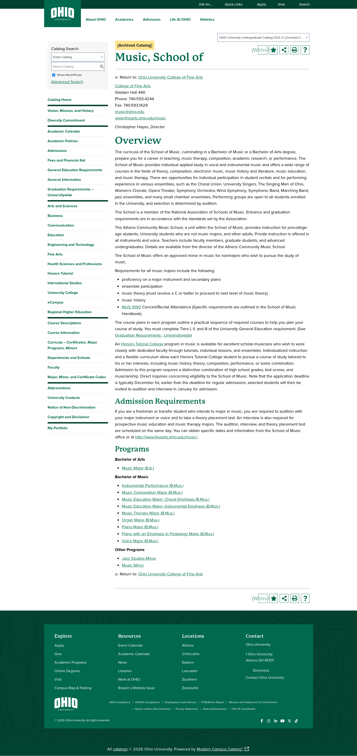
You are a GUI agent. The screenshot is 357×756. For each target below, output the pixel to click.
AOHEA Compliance (147, 702)
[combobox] (263, 37)
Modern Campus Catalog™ (220, 749)
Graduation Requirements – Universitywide (70, 192)
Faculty (54, 367)
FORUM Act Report (212, 702)
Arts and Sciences (62, 206)
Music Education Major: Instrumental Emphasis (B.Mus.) (171, 506)
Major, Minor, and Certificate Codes (77, 377)
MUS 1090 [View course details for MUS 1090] (131, 307)
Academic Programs (70, 662)
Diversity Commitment (66, 120)
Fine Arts (55, 254)
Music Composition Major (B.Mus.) (152, 492)
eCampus (55, 302)
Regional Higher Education (69, 312)
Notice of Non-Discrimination (71, 407)
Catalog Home (59, 99)
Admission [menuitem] (151, 19)
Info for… (208, 4)
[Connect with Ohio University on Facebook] (262, 721)
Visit (58, 679)
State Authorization (215, 709)
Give (281, 4)
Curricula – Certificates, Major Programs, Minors (72, 345)
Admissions (57, 150)
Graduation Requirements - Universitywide (153, 335)
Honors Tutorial (60, 273)
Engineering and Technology (71, 244)
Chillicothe (191, 653)
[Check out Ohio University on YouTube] (283, 721)
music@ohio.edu (129, 111)
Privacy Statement (187, 709)
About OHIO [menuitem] (96, 19)
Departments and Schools (69, 357)
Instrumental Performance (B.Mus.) (152, 485)
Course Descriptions (64, 323)
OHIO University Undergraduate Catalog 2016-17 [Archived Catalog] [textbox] (262, 37)
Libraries (125, 670)
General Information (64, 179)
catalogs (120, 749)
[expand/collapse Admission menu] (163, 19)
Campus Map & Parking (72, 687)
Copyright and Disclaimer (68, 417)
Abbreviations (59, 388)
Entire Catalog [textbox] (62, 57)
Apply (261, 4)
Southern (189, 679)
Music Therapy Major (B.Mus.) (148, 513)
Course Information (64, 332)
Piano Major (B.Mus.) (140, 527)
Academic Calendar (64, 131)
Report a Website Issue (136, 687)
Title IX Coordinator (243, 709)
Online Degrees (67, 670)
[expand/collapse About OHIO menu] (109, 19)
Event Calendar (130, 645)
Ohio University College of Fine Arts (170, 77)
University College (63, 292)
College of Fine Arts (133, 86)
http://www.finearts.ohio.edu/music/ (166, 437)
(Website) (262, 50)
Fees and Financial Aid (66, 160)
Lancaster (189, 670)
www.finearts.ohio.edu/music (140, 118)
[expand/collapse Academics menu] (137, 19)
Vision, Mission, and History (71, 110)
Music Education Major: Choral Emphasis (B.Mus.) (165, 499)
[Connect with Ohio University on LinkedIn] (276, 721)
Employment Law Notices (180, 702)
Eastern (188, 662)
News (122, 662)
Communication (61, 225)
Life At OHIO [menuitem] (180, 19)
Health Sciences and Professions (75, 264)
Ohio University (75, 720)
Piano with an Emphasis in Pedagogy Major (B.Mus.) (168, 534)
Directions (261, 670)
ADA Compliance (119, 702)
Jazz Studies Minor (139, 558)
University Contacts (64, 397)
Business (55, 215)
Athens (188, 645)
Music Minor (133, 565)
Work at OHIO (129, 679)
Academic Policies (63, 141)
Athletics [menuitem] (207, 19)
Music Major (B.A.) (138, 468)
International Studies (65, 283)
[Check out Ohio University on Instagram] (269, 721)
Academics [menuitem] (124, 19)
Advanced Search (67, 82)
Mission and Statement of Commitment (253, 702)
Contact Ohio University (265, 677)
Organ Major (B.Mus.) (140, 520)
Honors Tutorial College (142, 344)
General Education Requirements (75, 170)
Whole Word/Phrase (69, 75)
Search (302, 4)
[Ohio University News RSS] (303, 721)
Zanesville (190, 687)
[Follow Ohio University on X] (289, 721)
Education (56, 235)
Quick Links (236, 4)
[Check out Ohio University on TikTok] (296, 721)
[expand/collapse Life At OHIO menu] (194, 19)
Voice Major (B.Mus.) (140, 541)
